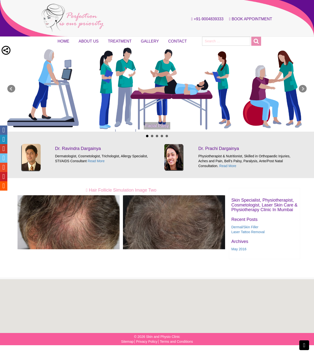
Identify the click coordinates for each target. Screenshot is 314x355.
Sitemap (127, 342)
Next (303, 89)
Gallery (150, 41)
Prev (11, 89)
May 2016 (238, 249)
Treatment (120, 41)
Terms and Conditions (176, 342)
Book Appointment (249, 19)
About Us (89, 41)
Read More (96, 161)
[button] (158, 303)
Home (63, 41)
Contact (177, 41)
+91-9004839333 (206, 19)
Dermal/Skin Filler (244, 227)
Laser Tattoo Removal (248, 232)
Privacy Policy (146, 342)
